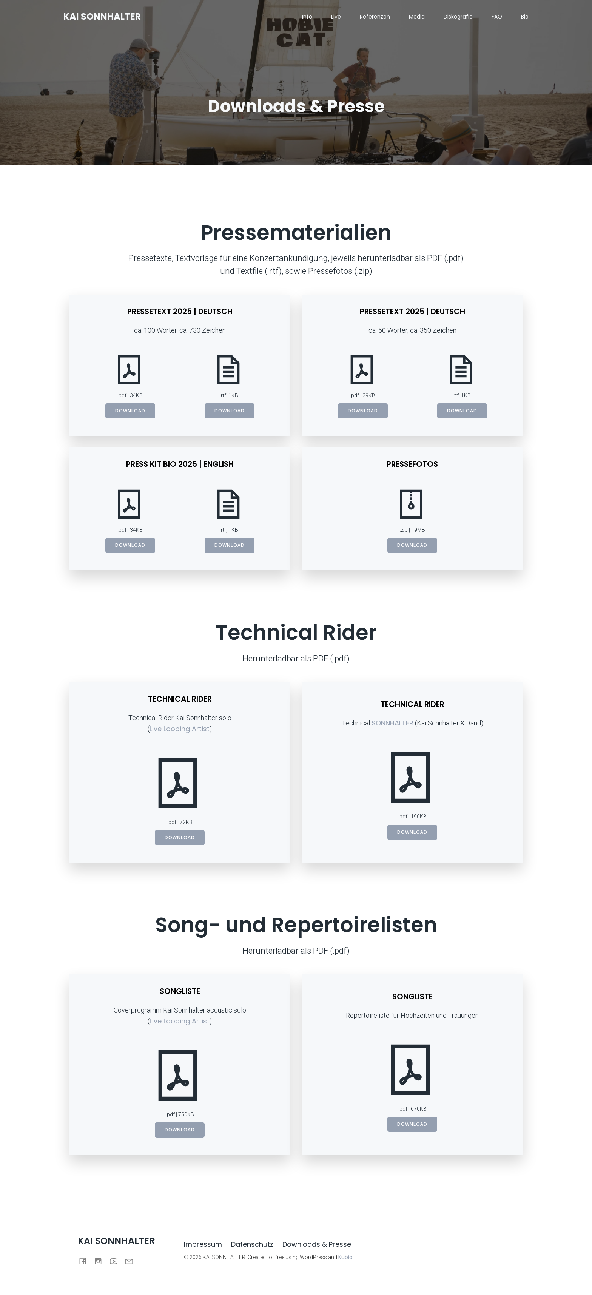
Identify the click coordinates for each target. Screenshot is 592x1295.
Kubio (345, 1257)
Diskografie (458, 17)
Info (307, 17)
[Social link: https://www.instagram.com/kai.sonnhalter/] (101, 1261)
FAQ (497, 17)
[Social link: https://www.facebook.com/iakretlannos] (85, 1261)
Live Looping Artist (180, 729)
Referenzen (375, 17)
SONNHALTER (392, 723)
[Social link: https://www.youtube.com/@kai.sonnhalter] (116, 1261)
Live (336, 17)
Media (417, 17)
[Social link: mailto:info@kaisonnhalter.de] (132, 1261)
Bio (525, 17)
